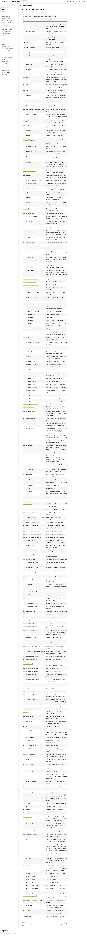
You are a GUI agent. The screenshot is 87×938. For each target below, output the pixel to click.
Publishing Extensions (6, 33)
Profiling (3, 44)
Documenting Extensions (7, 31)
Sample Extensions (38, 16)
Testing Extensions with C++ (8, 29)
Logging (3, 40)
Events (3, 59)
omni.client (26, 84)
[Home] (20, 5)
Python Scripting (5, 46)
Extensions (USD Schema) (7, 22)
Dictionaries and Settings (7, 57)
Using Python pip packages (8, 53)
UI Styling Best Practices (7, 48)
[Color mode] (68, 1)
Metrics (3, 42)
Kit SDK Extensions (6, 72)
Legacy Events (5, 61)
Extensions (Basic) (6, 18)
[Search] (65, 1)
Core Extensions (27, 16)
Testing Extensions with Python (9, 27)
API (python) (4, 74)
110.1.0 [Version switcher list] (23, 1)
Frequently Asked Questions (8, 68)
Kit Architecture (5, 14)
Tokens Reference (6, 63)
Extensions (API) (5, 24)
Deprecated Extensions (51, 16)
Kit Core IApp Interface (7, 16)
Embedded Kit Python (6, 50)
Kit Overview (4, 11)
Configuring (4, 37)
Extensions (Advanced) (7, 20)
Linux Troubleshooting (6, 66)
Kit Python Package (6, 55)
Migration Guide (5, 70)
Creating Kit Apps (6, 35)
